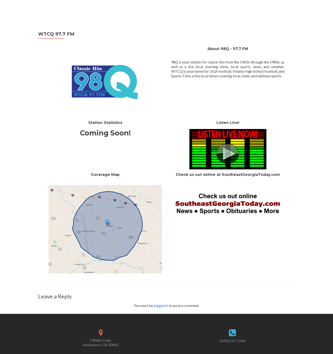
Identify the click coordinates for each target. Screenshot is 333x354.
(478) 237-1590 (232, 341)
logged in (161, 305)
